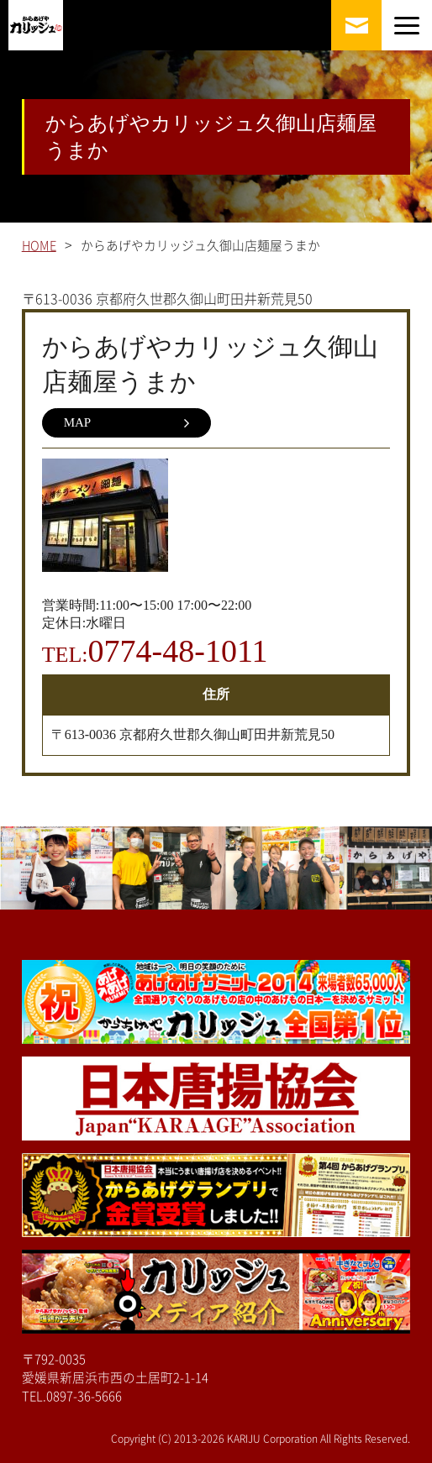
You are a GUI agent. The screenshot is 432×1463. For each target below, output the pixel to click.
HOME (39, 245)
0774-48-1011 (178, 651)
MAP (126, 423)
